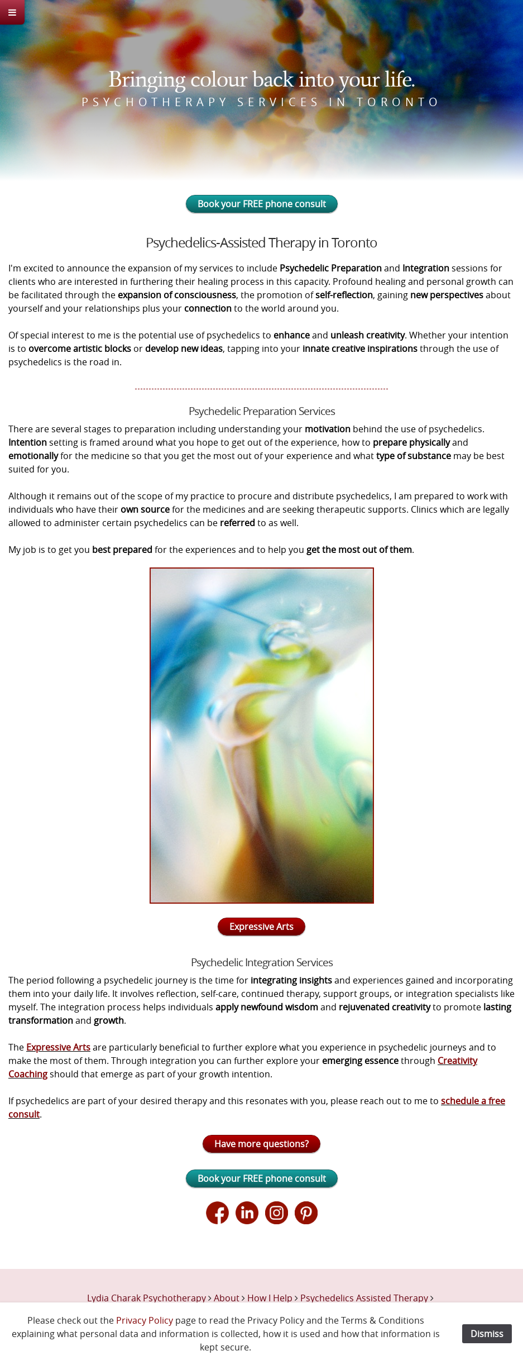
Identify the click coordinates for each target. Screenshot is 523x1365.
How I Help (269, 1298)
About (226, 1298)
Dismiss (487, 1334)
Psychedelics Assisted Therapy (364, 1298)
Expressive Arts (261, 926)
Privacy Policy (144, 1320)
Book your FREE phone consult (262, 204)
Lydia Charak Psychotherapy (146, 1298)
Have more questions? (261, 1144)
